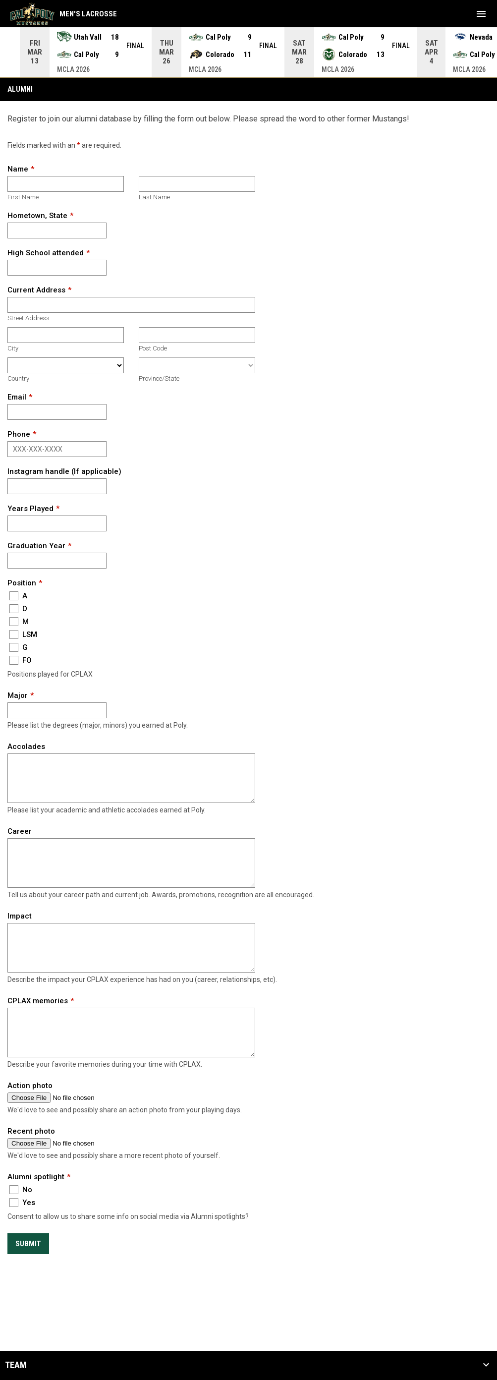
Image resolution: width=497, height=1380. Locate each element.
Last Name (154, 197)
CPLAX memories (37, 1000)
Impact (19, 916)
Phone (18, 434)
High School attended (45, 252)
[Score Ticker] (248, 52)
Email (16, 397)
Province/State (159, 378)
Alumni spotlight (35, 1176)
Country (18, 378)
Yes (22, 1202)
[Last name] (197, 184)
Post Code (153, 348)
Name (17, 169)
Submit (28, 1243)
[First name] (65, 184)
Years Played (30, 508)
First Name (23, 197)
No (20, 1189)
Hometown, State (37, 215)
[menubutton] (481, 14)
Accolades (26, 746)
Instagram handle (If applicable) (64, 471)
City (12, 348)
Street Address (28, 318)
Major (17, 695)
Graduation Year (36, 545)
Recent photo (31, 1131)
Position (21, 582)
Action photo (30, 1085)
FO (20, 660)
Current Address (36, 290)
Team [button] (16, 1365)
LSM (23, 634)
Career (19, 831)
